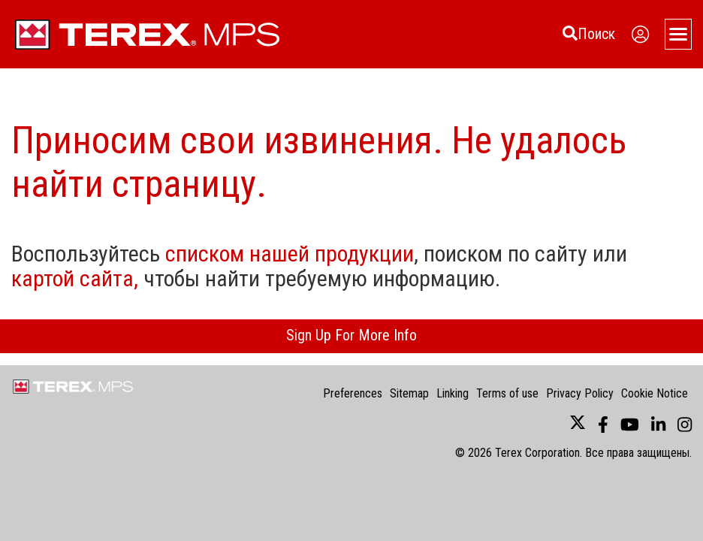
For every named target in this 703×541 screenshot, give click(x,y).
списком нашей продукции (289, 253)
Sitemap (409, 393)
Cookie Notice (654, 393)
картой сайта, (74, 278)
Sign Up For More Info (351, 335)
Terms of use (507, 393)
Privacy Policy (580, 393)
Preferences (352, 393)
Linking (452, 393)
